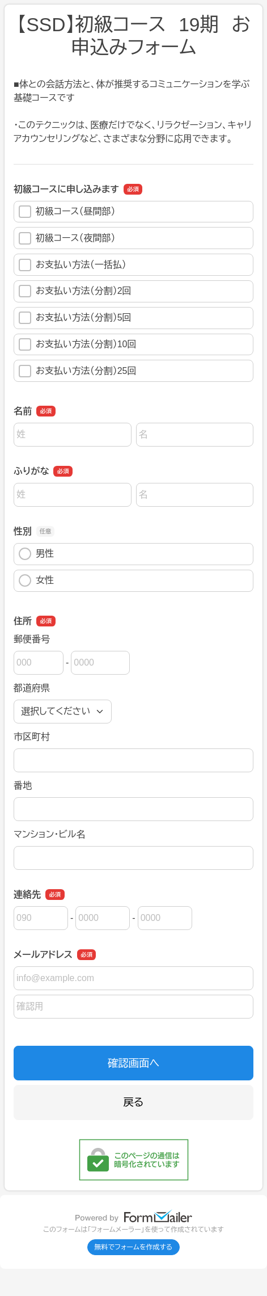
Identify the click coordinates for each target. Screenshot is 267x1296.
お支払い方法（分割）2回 (75, 291)
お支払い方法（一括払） (72, 265)
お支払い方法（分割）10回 (77, 344)
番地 (23, 785)
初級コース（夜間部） (67, 238)
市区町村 (32, 737)
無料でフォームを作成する (134, 1247)
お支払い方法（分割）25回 (77, 371)
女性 (36, 580)
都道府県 (32, 688)
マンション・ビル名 (49, 834)
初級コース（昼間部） (67, 211)
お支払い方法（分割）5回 (75, 318)
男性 (36, 554)
